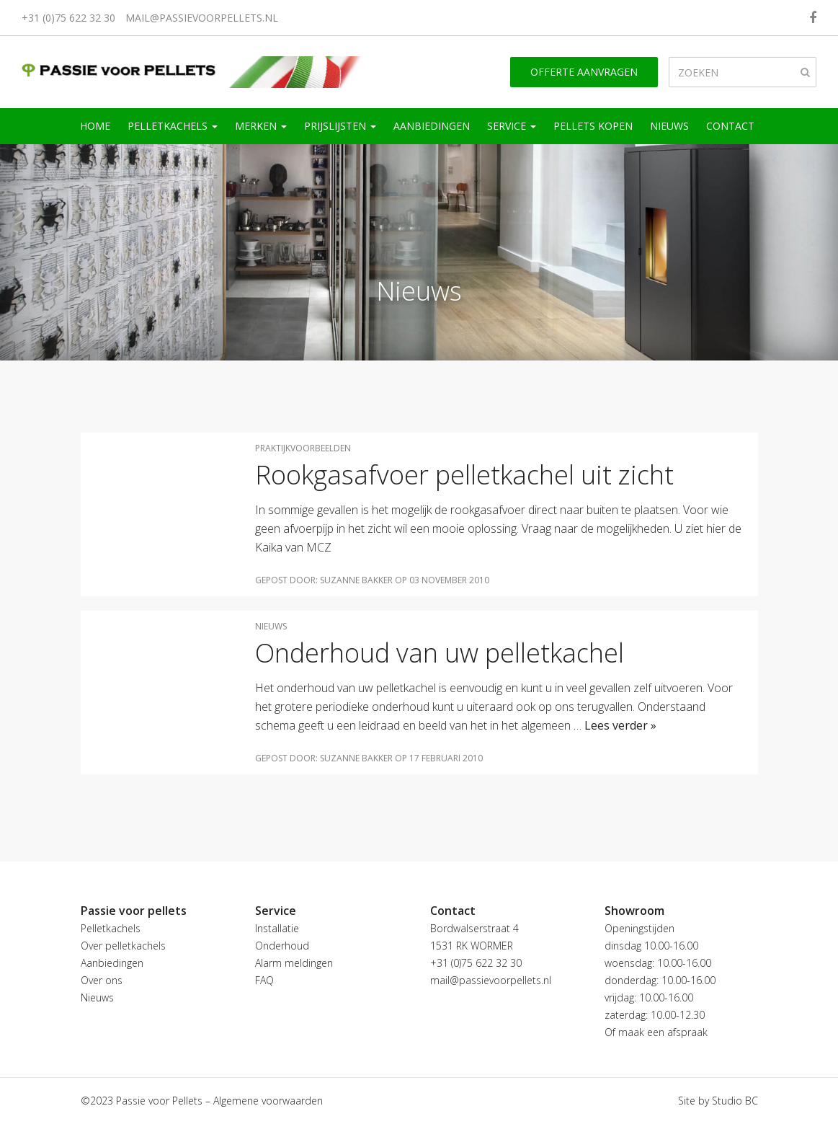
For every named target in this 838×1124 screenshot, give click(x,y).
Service (511, 126)
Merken (261, 126)
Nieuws (669, 126)
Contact (730, 126)
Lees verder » (620, 725)
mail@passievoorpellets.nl (201, 18)
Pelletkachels (173, 126)
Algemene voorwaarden (268, 1100)
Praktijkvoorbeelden (303, 448)
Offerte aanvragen (584, 72)
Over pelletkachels (123, 945)
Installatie (277, 928)
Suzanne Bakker (356, 580)
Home (95, 126)
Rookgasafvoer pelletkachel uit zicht (464, 474)
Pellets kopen (593, 126)
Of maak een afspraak (656, 1032)
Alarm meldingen (294, 963)
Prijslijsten (340, 126)
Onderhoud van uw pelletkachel (439, 653)
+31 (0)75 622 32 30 (68, 18)
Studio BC (735, 1100)
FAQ (264, 980)
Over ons (101, 980)
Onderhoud (282, 945)
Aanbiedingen (431, 126)
